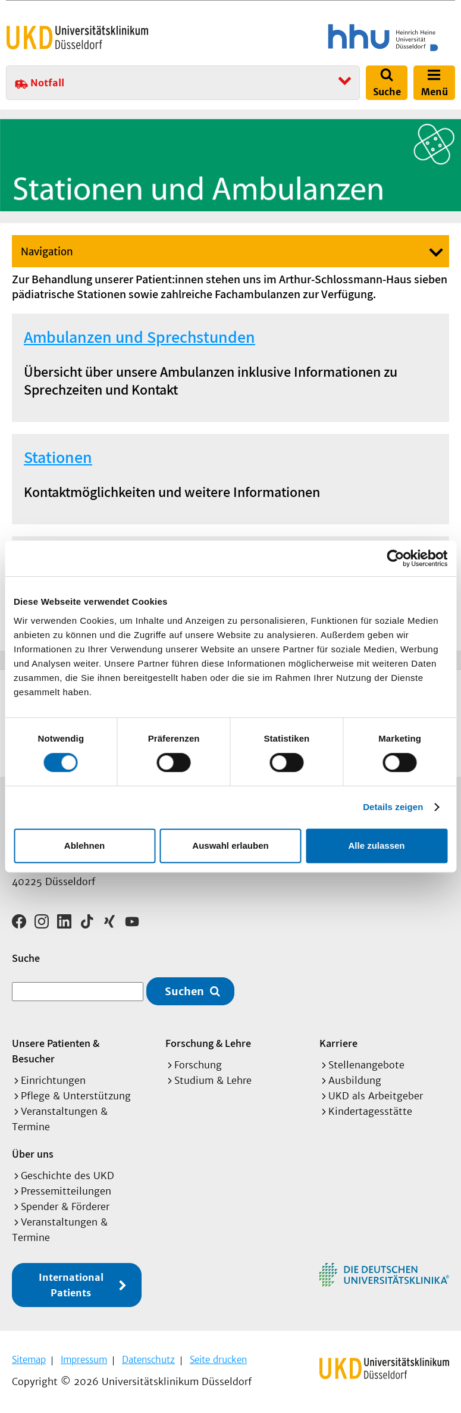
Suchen (184, 991)
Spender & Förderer (65, 1206)
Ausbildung (354, 1080)
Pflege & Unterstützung (76, 1096)
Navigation (47, 251)
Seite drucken (218, 1359)
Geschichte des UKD (67, 1175)
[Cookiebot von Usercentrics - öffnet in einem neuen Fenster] (395, 558)
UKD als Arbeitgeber (375, 1096)
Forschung (198, 1065)
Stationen (58, 457)
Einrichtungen (53, 1080)
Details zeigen (393, 807)
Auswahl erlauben (230, 845)
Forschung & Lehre (208, 1043)
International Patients (71, 1285)
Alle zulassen (376, 845)
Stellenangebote (366, 1065)
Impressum (84, 1359)
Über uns (33, 1154)
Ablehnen (84, 845)
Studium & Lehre (213, 1080)
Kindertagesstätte (370, 1111)
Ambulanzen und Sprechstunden (139, 337)
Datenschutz (148, 1359)
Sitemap (29, 1359)
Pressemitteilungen (66, 1191)
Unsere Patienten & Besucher (55, 1050)
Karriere (338, 1043)
